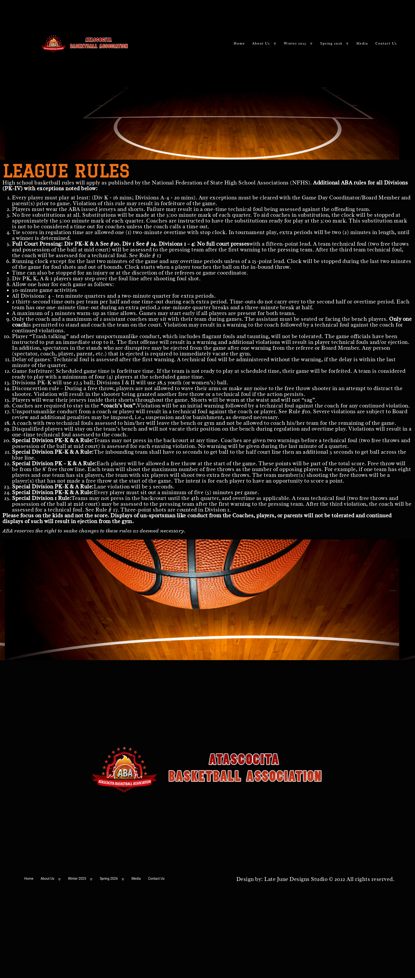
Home (239, 43)
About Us (261, 43)
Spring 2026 (331, 43)
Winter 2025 (295, 43)
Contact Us (386, 43)
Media (362, 43)
